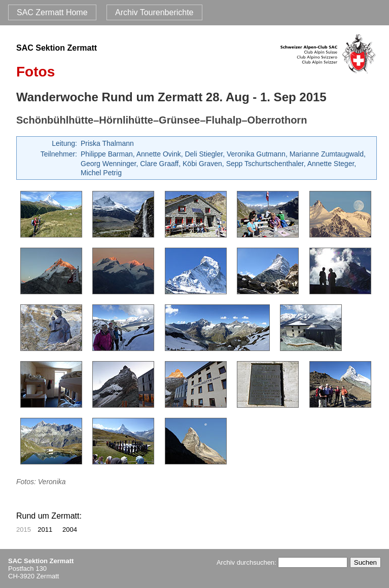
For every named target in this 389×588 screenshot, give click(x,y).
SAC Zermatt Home (52, 12)
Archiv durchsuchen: (282, 562)
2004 (69, 529)
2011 (45, 529)
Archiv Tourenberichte (154, 12)
